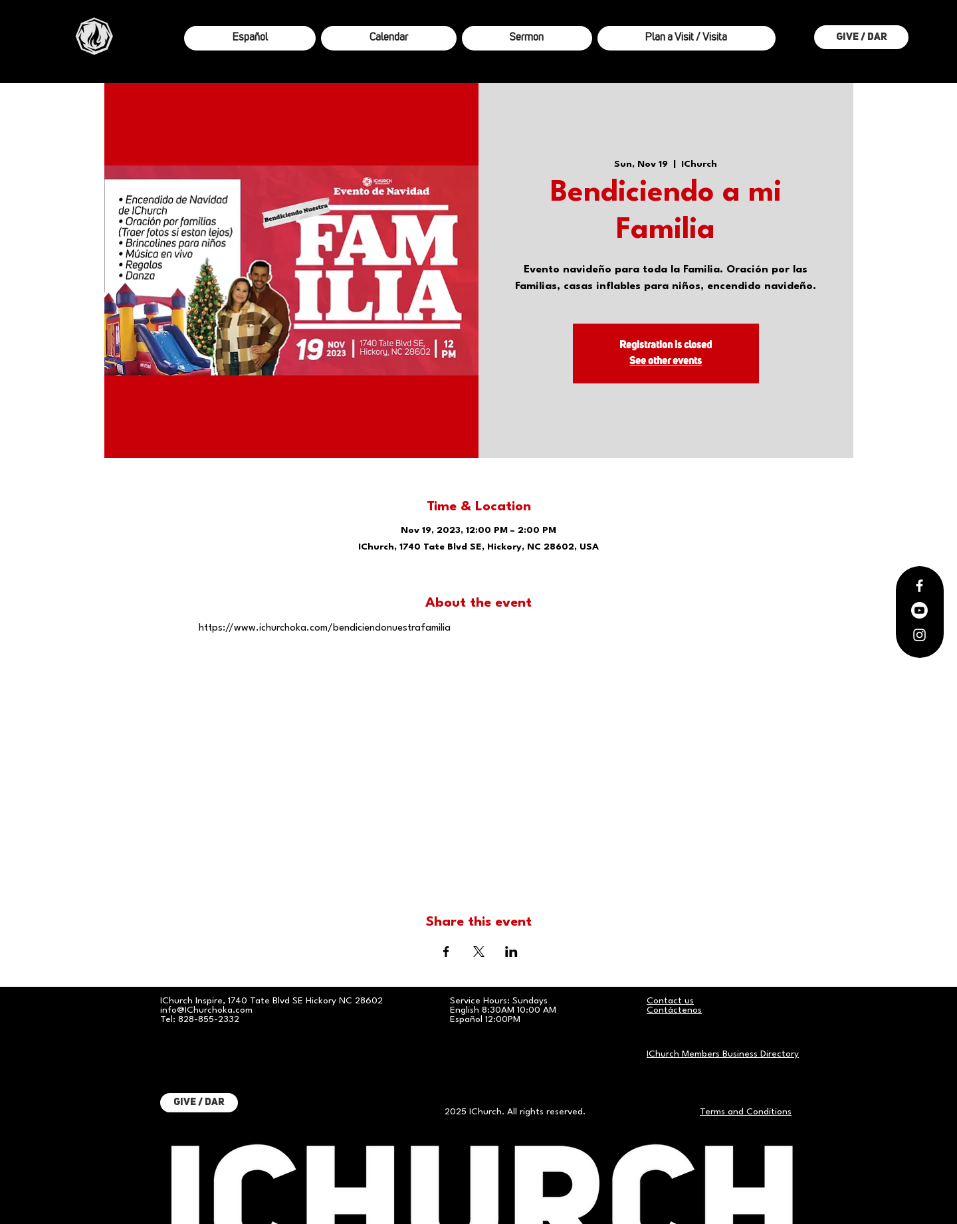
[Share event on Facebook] (446, 951)
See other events (665, 361)
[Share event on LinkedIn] (511, 951)
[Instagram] (919, 635)
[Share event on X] (479, 951)
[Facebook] (919, 585)
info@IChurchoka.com (206, 1010)
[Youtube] (919, 610)
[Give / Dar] (861, 37)
